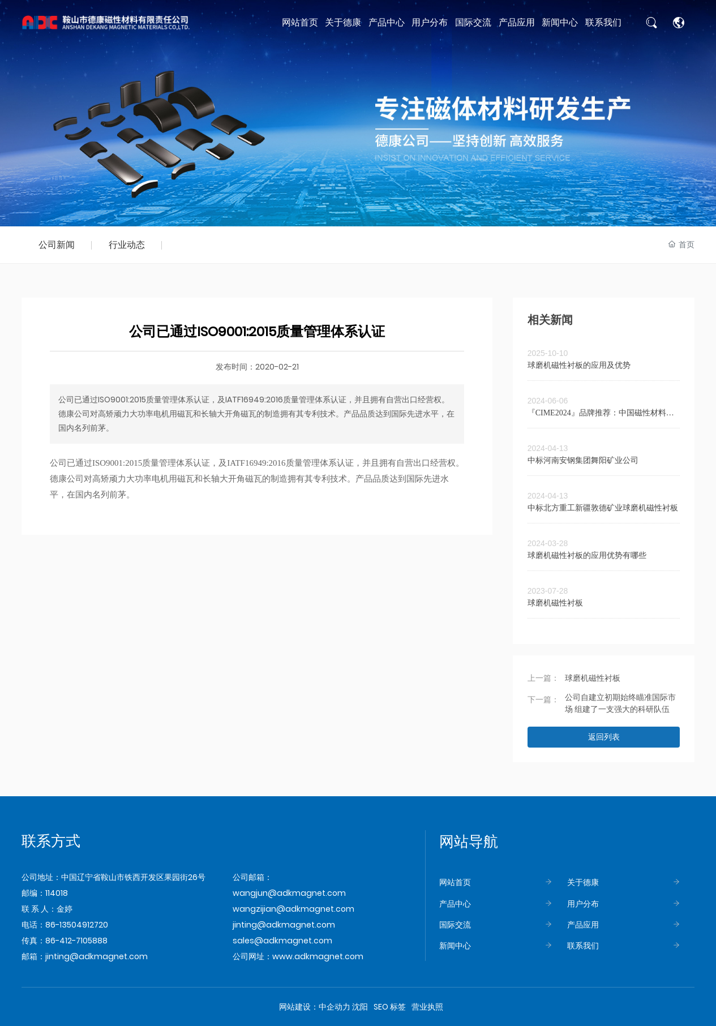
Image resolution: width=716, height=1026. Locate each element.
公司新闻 (56, 244)
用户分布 (583, 903)
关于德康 (583, 882)
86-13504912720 (76, 924)
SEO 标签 (390, 1006)
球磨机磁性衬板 (555, 603)
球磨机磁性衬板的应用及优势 (579, 365)
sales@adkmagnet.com (282, 940)
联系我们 (583, 945)
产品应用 (583, 924)
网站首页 (455, 882)
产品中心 (455, 903)
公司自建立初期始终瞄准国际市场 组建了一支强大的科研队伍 (620, 703)
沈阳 (360, 1006)
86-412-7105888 (76, 940)
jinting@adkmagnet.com (96, 956)
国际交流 (455, 924)
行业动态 (127, 244)
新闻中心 (455, 945)
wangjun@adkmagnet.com (289, 893)
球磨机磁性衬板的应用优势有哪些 (587, 555)
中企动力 (334, 1006)
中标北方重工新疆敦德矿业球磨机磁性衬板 (603, 508)
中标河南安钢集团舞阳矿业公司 (583, 460)
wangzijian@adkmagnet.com (293, 909)
